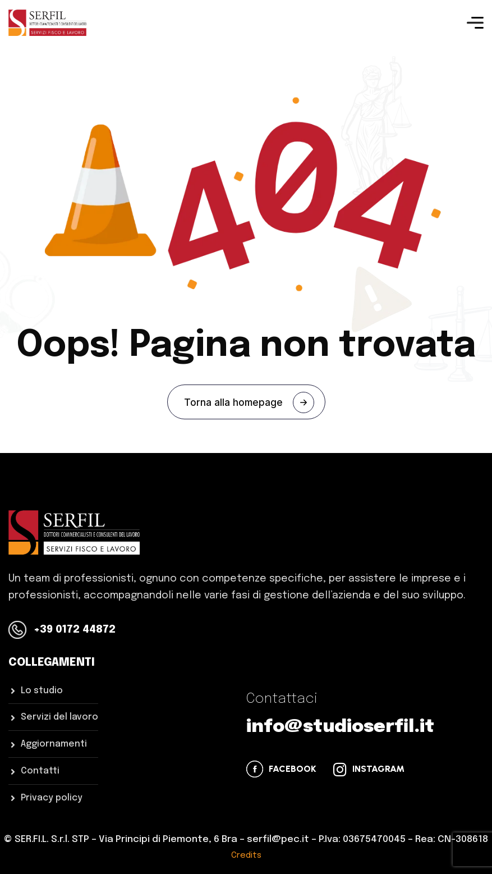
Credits (246, 855)
